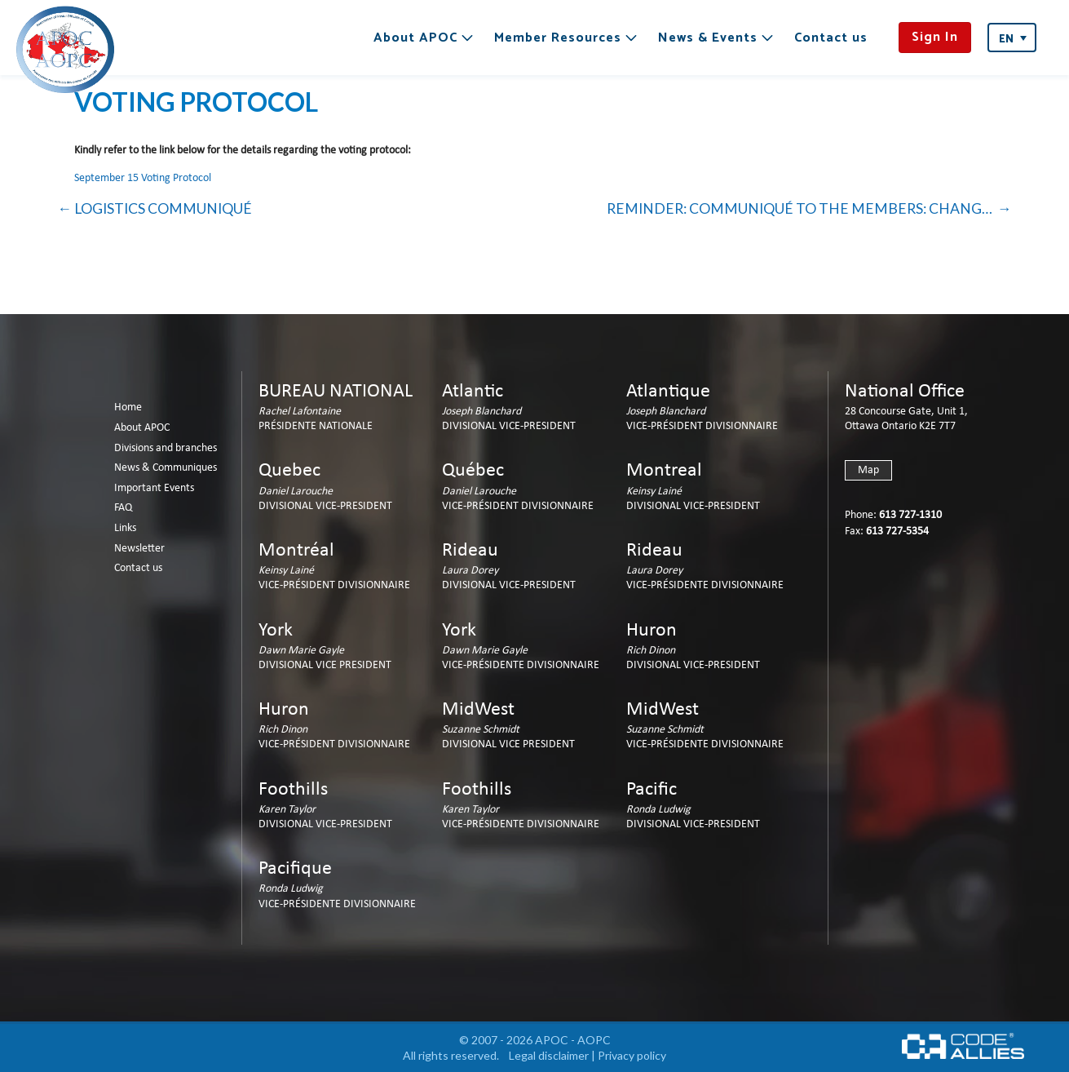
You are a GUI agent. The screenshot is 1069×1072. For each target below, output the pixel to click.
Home (128, 407)
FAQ (123, 508)
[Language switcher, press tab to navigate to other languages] (1012, 37)
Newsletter (139, 549)
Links (125, 528)
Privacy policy (632, 1055)
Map (868, 470)
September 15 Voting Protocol (142, 178)
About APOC (415, 38)
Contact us (831, 38)
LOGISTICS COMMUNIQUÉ (163, 208)
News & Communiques (165, 468)
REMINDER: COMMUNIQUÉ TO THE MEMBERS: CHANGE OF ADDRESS (809, 208)
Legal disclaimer (549, 1055)
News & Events (708, 38)
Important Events (154, 488)
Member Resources (557, 38)
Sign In (935, 37)
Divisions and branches (165, 448)
